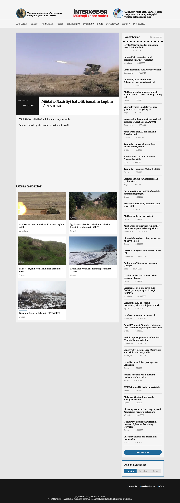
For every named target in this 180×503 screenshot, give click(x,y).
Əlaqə (161, 486)
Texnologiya (73, 23)
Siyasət (34, 23)
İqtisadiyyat (47, 23)
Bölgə (100, 23)
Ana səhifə (21, 23)
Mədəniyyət (112, 23)
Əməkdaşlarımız (148, 486)
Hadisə (126, 23)
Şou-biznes (139, 23)
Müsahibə (88, 23)
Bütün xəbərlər (156, 37)
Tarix (60, 23)
